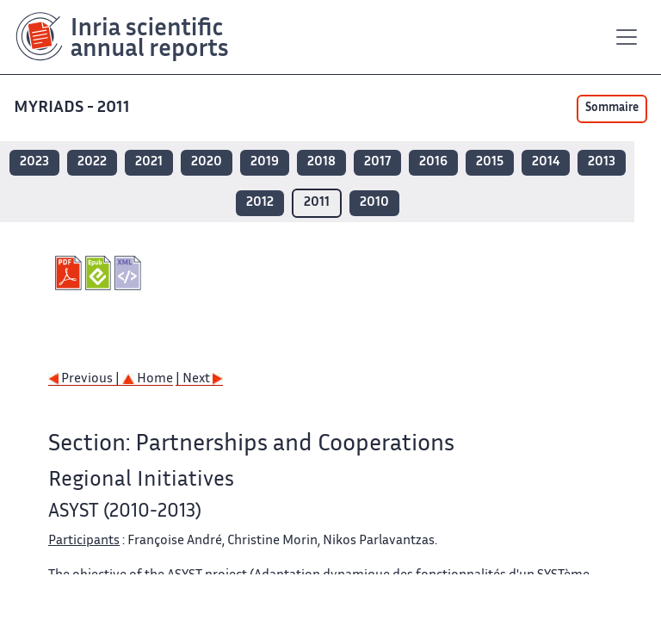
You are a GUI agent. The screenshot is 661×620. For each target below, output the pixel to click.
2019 (264, 162)
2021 (149, 162)
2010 (374, 202)
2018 (321, 162)
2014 (545, 162)
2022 (92, 162)
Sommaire (612, 108)
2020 (206, 162)
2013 (601, 162)
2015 (489, 162)
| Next (199, 379)
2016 (433, 162)
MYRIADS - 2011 (72, 108)
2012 (260, 202)
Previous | (85, 379)
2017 (377, 162)
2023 (34, 162)
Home (147, 379)
